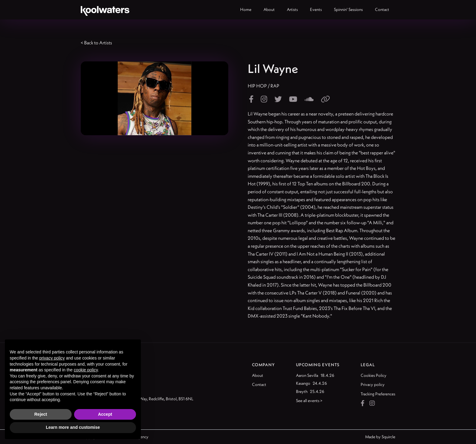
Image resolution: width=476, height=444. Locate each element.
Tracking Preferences (378, 394)
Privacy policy (373, 384)
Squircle (388, 436)
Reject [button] (40, 414)
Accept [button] (105, 414)
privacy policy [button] (52, 358)
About (257, 375)
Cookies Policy (373, 375)
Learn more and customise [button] (73, 427)
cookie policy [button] (86, 369)
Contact (259, 384)
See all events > (309, 400)
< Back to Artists (96, 43)
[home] (105, 10)
